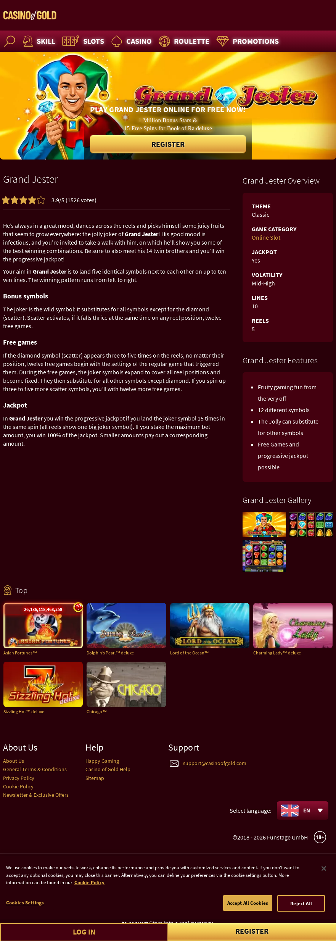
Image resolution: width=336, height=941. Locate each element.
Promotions (246, 41)
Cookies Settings (25, 914)
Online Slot (266, 237)
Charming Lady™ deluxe (277, 653)
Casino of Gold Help (107, 769)
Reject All (301, 915)
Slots (82, 41)
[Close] (323, 880)
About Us (13, 760)
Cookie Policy (18, 786)
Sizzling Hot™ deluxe (23, 711)
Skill (38, 41)
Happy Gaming (102, 760)
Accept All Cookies (247, 915)
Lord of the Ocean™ (189, 653)
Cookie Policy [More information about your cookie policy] (89, 894)
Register (168, 144)
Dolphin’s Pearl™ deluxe (110, 653)
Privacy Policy (18, 778)
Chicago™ (97, 711)
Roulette (183, 41)
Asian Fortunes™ (20, 653)
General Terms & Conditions (35, 769)
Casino (130, 41)
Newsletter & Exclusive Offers (36, 794)
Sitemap (94, 778)
